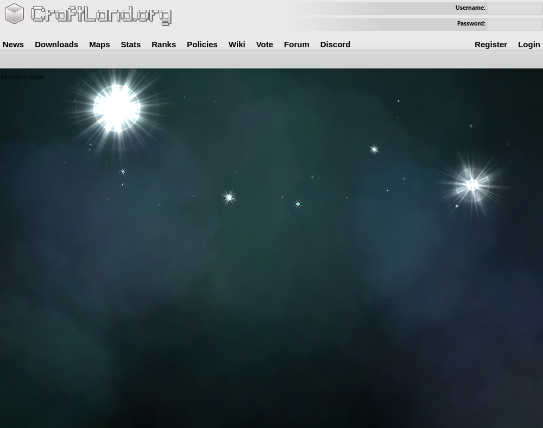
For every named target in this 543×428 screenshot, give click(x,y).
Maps (99, 44)
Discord (335, 44)
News (13, 44)
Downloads (56, 44)
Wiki (237, 44)
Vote (264, 44)
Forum (297, 44)
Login (529, 44)
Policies (202, 44)
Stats (131, 44)
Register (491, 44)
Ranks (163, 44)
